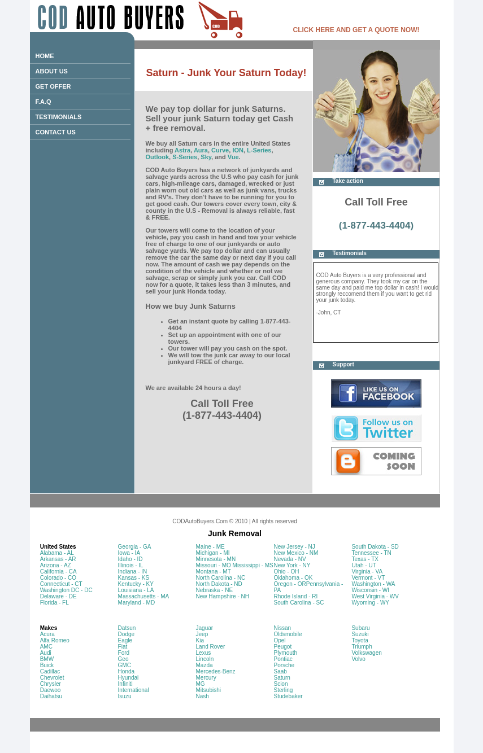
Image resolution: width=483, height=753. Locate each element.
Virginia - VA (366, 571)
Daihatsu (51, 696)
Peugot (282, 646)
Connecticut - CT (61, 584)
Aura (201, 150)
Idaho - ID (130, 559)
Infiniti (125, 684)
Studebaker (287, 696)
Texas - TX (364, 559)
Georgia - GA (134, 547)
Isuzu (125, 696)
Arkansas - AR (58, 559)
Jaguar (205, 628)
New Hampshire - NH (222, 596)
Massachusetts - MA (143, 596)
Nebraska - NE (214, 590)
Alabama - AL (57, 553)
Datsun (127, 628)
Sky (206, 157)
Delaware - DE (58, 596)
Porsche (283, 665)
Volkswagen (366, 653)
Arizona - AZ (55, 565)
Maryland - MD (136, 602)
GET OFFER (53, 86)
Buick (47, 665)
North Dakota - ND (219, 584)
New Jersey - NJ (294, 547)
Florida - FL (54, 602)
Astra (182, 150)
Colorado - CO (58, 578)
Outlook (157, 157)
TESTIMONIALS (59, 116)
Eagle (125, 640)
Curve (220, 150)
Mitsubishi (208, 690)
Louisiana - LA (136, 590)
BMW (47, 659)
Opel (279, 640)
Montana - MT (213, 571)
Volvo (358, 659)
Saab (279, 671)
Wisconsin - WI (370, 590)
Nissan (282, 628)
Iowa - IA (129, 553)
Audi (45, 653)
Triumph (361, 646)
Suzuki (359, 634)
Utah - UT (363, 565)
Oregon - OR (289, 584)
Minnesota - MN (216, 559)
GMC (124, 665)
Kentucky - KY (136, 584)
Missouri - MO (213, 565)
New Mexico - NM (295, 553)
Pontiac (282, 659)
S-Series (184, 157)
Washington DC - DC (66, 590)
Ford (124, 653)
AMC (46, 646)
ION (237, 150)
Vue (233, 157)
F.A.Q (43, 101)
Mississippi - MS (253, 565)
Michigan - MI (213, 553)
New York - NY (291, 565)
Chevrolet (52, 678)
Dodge (126, 634)
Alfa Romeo (54, 640)
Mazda (204, 665)
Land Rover (210, 646)
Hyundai (128, 678)
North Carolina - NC (221, 578)
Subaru (360, 628)
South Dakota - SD (374, 547)
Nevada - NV (289, 559)
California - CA (58, 571)
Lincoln (205, 659)
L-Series (259, 150)
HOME (45, 55)
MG (200, 684)
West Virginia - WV (375, 596)
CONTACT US (56, 132)
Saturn (281, 678)
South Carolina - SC (298, 602)
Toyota (359, 640)
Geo (123, 659)
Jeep (202, 634)
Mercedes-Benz (216, 671)
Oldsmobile (287, 634)
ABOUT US (52, 71)
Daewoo (50, 690)
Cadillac (50, 671)
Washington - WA (373, 584)
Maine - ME (210, 547)
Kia (200, 640)
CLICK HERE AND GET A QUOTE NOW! (356, 30)
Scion (280, 684)
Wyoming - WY (370, 602)
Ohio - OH (286, 571)
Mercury (206, 678)
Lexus (203, 653)
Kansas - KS (134, 578)
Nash (202, 696)
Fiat (123, 646)
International (133, 690)
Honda (126, 671)
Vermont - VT (368, 578)
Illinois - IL (130, 565)
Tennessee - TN (371, 553)
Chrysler (50, 684)
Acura (47, 634)
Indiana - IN (132, 571)
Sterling (283, 690)
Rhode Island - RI (295, 596)
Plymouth (285, 653)
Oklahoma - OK (292, 578)
